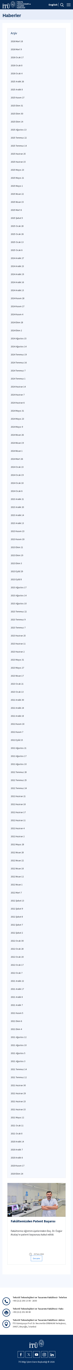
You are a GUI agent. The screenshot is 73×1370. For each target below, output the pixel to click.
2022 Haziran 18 (18, 804)
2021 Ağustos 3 (18, 1061)
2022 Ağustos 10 (18, 764)
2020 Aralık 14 (17, 1141)
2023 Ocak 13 (17, 691)
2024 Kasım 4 (17, 314)
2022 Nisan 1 (17, 884)
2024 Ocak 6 (16, 491)
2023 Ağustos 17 (18, 587)
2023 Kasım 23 (17, 531)
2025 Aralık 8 (17, 89)
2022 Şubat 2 (17, 932)
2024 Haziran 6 (17, 402)
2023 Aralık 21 (17, 499)
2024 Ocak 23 (17, 466)
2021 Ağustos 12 (18, 1037)
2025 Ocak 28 (17, 226)
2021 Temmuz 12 (19, 1077)
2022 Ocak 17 (17, 964)
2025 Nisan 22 (17, 193)
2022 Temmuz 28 (19, 772)
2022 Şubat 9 (17, 908)
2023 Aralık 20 (17, 507)
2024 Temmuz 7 (18, 370)
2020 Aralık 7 (17, 1149)
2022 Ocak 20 (17, 956)
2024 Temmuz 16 (19, 362)
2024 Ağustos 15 (18, 338)
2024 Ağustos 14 (18, 346)
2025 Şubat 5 (17, 218)
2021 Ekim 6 (16, 1021)
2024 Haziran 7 (17, 394)
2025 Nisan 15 (17, 201)
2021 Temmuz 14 (19, 1069)
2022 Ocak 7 (16, 972)
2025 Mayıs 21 (17, 177)
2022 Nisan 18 (17, 868)
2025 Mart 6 (16, 209)
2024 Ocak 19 (17, 474)
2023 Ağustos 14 (18, 595)
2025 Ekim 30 (17, 113)
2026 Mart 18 (17, 41)
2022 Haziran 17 (18, 812)
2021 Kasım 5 (17, 1013)
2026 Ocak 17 (17, 57)
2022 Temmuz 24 (19, 788)
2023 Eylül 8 (16, 579)
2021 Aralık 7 (17, 1005)
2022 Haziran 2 (17, 836)
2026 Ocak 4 (16, 73)
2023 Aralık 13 (17, 523)
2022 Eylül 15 (17, 740)
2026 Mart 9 (16, 49)
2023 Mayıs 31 (17, 659)
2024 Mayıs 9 (17, 426)
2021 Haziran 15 (18, 1109)
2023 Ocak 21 (17, 683)
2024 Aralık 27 (17, 258)
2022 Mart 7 (16, 892)
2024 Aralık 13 (17, 290)
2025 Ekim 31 (17, 105)
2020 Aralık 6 (17, 1157)
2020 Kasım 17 (17, 1165)
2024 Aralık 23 (17, 266)
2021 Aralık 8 (17, 996)
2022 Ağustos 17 (18, 756)
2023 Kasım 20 (17, 539)
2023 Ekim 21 (17, 547)
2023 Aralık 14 (17, 515)
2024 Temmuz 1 (18, 378)
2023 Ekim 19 (17, 555)
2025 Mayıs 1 (17, 185)
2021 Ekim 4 (16, 1029)
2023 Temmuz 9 (18, 619)
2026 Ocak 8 (16, 65)
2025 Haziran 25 (18, 153)
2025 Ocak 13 (17, 242)
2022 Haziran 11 (18, 820)
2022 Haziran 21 (18, 796)
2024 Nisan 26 (17, 434)
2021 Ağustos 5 (18, 1053)
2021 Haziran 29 (18, 1093)
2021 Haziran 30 (18, 1085)
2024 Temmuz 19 (19, 354)
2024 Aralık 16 (17, 282)
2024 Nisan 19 (17, 442)
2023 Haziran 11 (18, 643)
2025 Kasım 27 (17, 97)
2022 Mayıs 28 (17, 844)
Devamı (36, 1258)
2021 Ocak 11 (17, 1125)
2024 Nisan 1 (17, 450)
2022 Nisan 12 (17, 876)
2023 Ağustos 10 (18, 603)
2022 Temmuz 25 (19, 780)
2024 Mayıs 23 (17, 418)
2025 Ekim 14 (17, 121)
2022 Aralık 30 (17, 699)
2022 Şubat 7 (17, 924)
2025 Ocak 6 (16, 250)
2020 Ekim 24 (17, 1173)
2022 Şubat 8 (17, 916)
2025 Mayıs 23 (17, 169)
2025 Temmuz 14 (19, 145)
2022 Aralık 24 (17, 707)
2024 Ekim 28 (17, 322)
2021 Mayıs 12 (17, 1117)
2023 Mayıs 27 (17, 667)
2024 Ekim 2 (16, 330)
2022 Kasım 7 (17, 731)
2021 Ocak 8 (16, 1133)
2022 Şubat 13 (17, 900)
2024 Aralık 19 (17, 274)
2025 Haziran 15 (18, 161)
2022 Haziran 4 (17, 828)
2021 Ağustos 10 (18, 1045)
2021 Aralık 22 (17, 980)
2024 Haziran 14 (18, 386)
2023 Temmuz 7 (18, 627)
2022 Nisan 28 (17, 852)
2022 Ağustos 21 (18, 748)
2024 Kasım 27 (17, 306)
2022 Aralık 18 (17, 715)
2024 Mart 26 (17, 458)
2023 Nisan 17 (17, 675)
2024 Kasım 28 (17, 298)
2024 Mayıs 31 (17, 410)
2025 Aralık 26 (17, 81)
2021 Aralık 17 (17, 988)
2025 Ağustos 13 (18, 129)
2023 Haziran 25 (18, 635)
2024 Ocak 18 (17, 483)
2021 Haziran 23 (18, 1101)
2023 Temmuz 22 (19, 611)
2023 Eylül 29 (17, 571)
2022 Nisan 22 (17, 860)
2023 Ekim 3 (16, 563)
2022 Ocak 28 (17, 948)
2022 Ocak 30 (17, 940)
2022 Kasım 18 (17, 723)
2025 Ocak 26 (17, 234)
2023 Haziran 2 (17, 651)
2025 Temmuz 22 (19, 137)
